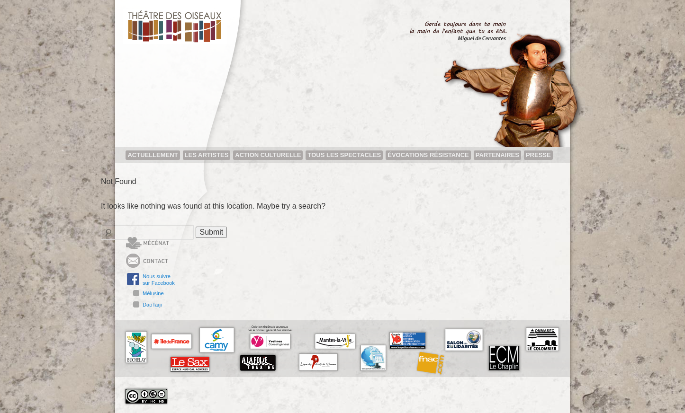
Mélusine (153, 293)
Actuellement (152, 154)
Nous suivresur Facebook (159, 279)
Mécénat (164, 244)
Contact (163, 260)
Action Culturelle (268, 154)
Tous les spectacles (344, 154)
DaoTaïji (152, 305)
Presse (538, 154)
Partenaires (497, 154)
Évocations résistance (428, 154)
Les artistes (207, 154)
